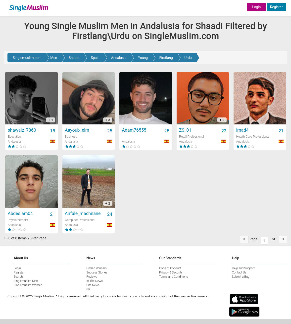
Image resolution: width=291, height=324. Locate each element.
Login (256, 7)
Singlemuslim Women (28, 285)
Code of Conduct (170, 268)
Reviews (92, 276)
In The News (95, 281)
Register (276, 7)
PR (88, 289)
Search (18, 276)
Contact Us (239, 272)
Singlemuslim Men (26, 281)
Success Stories (97, 272)
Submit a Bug (240, 276)
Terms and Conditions (173, 276)
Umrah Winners (97, 268)
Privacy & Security (171, 272)
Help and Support (243, 268)
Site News (93, 285)
